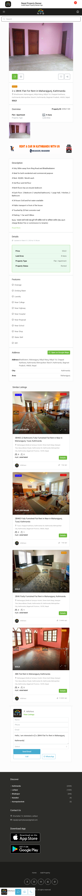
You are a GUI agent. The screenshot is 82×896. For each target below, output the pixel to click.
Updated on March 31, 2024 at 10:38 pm (26, 240)
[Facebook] (27, 882)
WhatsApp (49, 756)
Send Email (26, 752)
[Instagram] (34, 882)
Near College (20, 302)
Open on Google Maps (59, 352)
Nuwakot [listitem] (14, 798)
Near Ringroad (20, 320)
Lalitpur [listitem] (14, 790)
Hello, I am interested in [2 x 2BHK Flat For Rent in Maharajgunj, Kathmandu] (41, 738)
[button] (61, 77)
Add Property (45, 873)
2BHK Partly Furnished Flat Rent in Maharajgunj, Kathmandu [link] (40, 596)
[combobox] (41, 746)
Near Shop (19, 331)
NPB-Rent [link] (23, 465)
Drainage (18, 285)
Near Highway (20, 308)
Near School (19, 326)
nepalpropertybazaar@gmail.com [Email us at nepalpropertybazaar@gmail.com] (25, 820)
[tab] (15, 77)
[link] (41, 412)
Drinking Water (20, 291)
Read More (16, 228)
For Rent (63, 394)
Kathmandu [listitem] (15, 786)
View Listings (29, 714)
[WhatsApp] (48, 882)
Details (63, 458)
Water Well (19, 337)
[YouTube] (41, 882)
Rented (14, 86)
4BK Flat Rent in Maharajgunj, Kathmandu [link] (32, 674)
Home (34, 873)
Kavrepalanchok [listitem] (17, 802)
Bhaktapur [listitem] (15, 794)
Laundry (18, 297)
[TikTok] (55, 882)
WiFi (16, 343)
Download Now (58, 4)
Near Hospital (20, 314)
